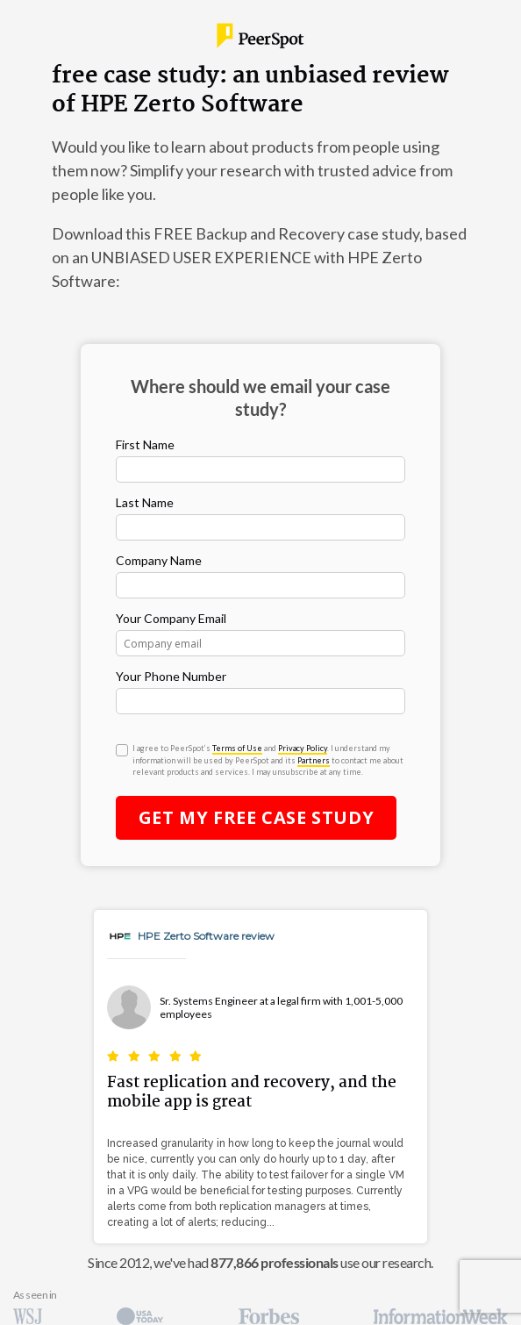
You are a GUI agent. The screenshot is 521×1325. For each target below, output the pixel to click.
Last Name (145, 502)
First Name (145, 444)
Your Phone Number (171, 676)
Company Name (159, 560)
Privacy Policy (302, 748)
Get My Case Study (256, 817)
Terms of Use (237, 748)
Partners (313, 760)
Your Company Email (171, 618)
